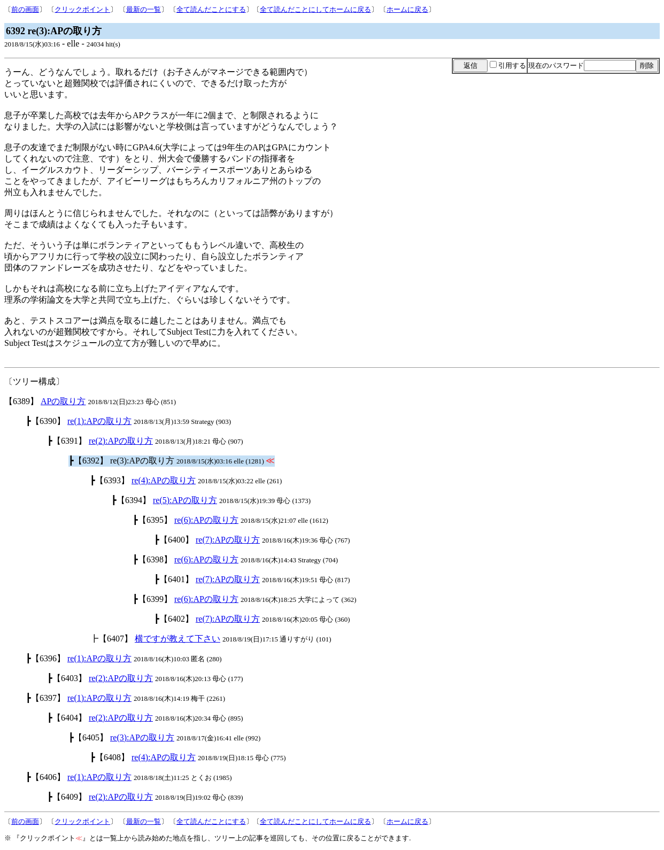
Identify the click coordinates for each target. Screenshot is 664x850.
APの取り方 (63, 401)
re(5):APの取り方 (185, 500)
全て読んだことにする (211, 9)
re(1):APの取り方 (99, 421)
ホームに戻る (407, 9)
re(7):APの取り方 (228, 539)
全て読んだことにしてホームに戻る (315, 9)
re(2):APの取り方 (121, 440)
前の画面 (25, 9)
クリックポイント (82, 9)
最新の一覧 (143, 9)
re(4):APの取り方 (164, 480)
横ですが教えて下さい (177, 638)
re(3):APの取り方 (142, 737)
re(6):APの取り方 (206, 519)
